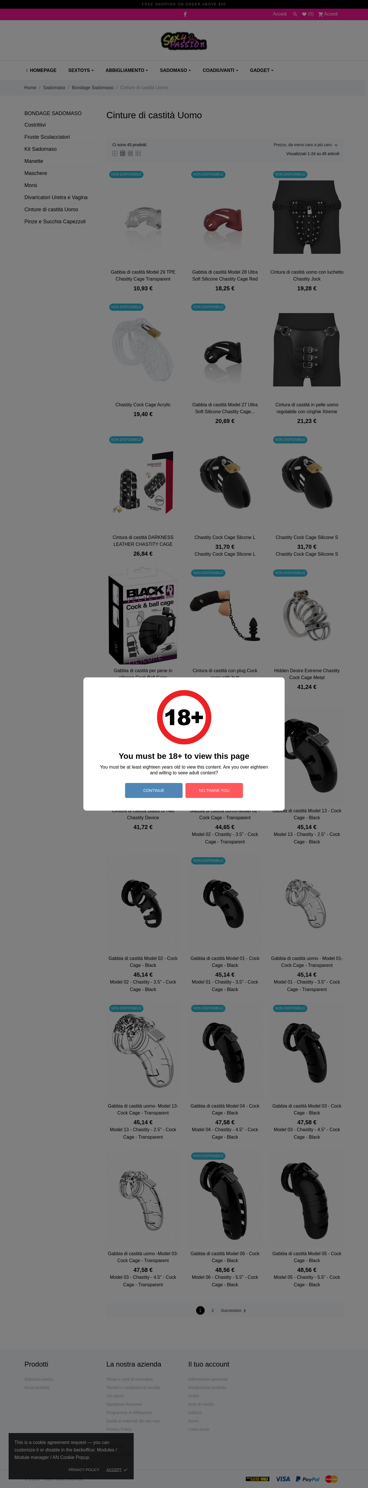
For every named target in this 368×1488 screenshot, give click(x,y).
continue (153, 790)
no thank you (214, 790)
